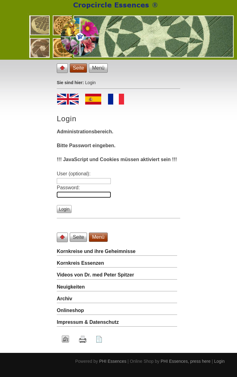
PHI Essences (112, 361)
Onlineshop (70, 310)
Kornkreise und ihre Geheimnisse (96, 251)
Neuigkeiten (71, 286)
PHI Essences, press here (185, 361)
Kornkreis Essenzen (80, 263)
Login (219, 361)
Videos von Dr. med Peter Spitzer (95, 274)
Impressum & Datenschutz (88, 322)
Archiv (64, 298)
